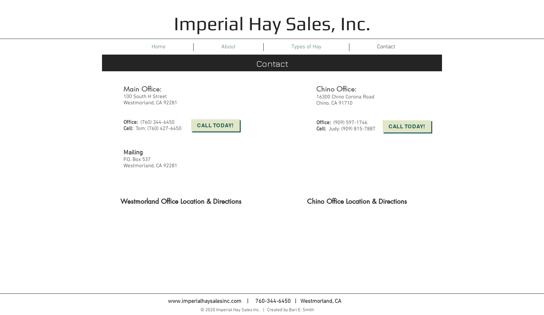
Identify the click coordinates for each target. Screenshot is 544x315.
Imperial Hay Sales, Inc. (272, 23)
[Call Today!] (215, 125)
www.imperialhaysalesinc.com (204, 301)
